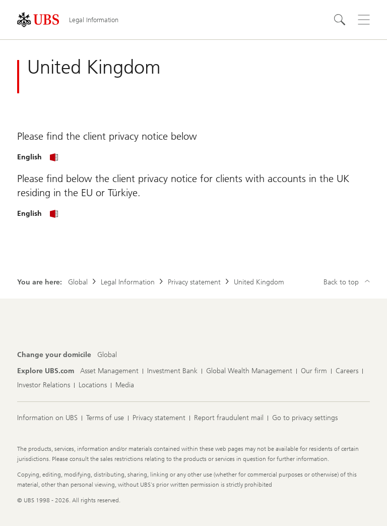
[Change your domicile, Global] (107, 355)
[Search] (340, 20)
